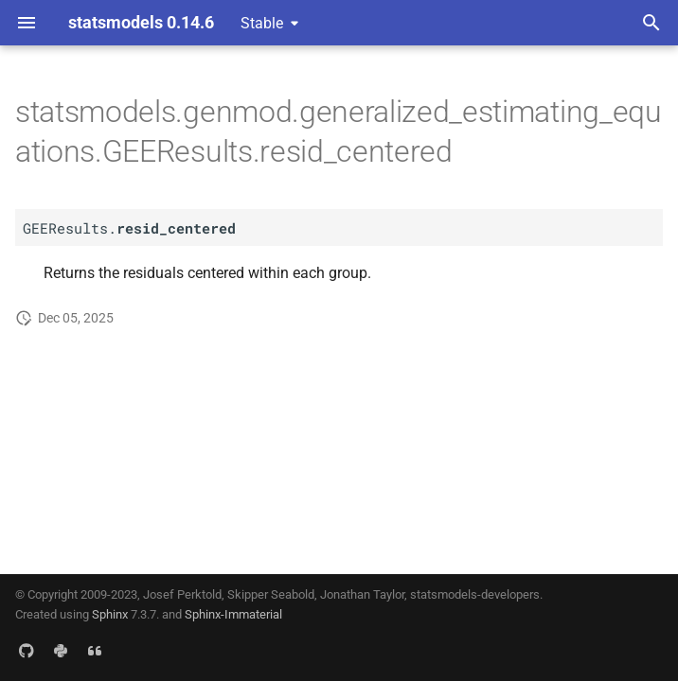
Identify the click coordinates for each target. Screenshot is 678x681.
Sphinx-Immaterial (233, 614)
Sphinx (110, 614)
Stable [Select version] (262, 23)
